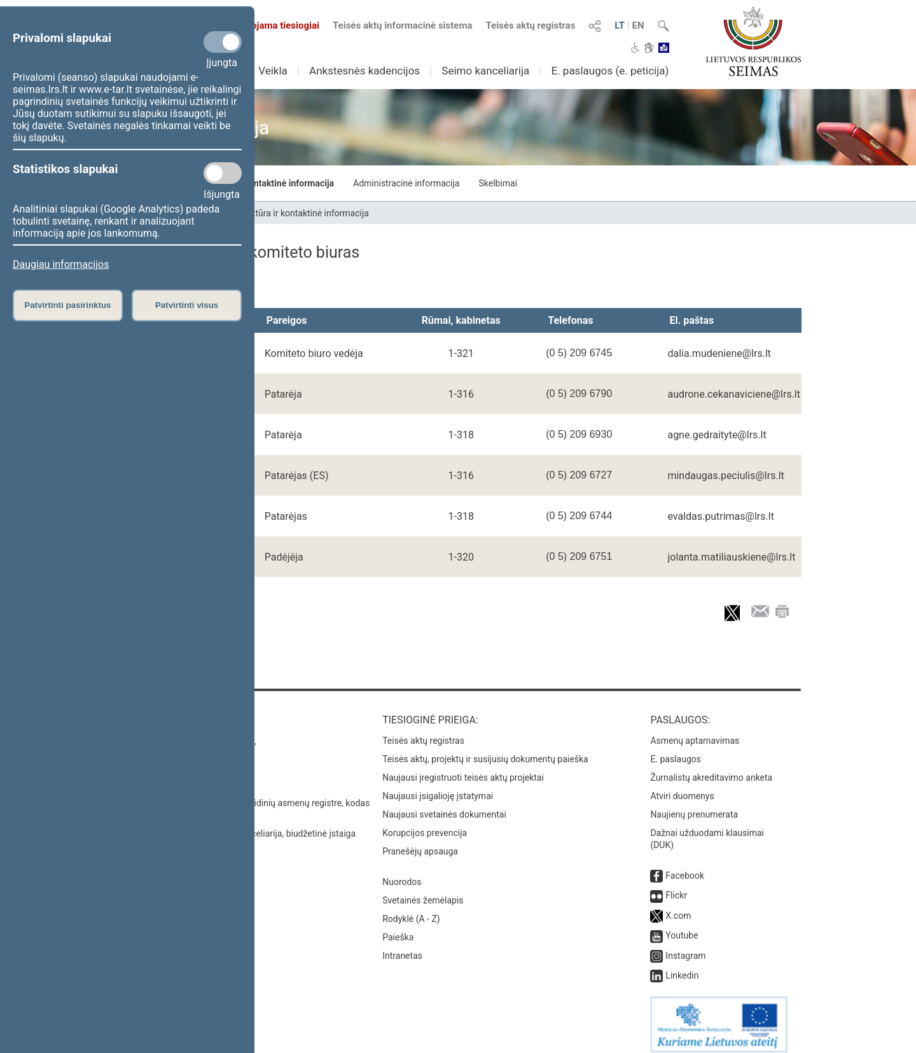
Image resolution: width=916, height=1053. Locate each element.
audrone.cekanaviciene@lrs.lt (733, 394)
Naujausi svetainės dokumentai (444, 805)
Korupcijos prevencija (424, 824)
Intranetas (402, 947)
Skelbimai (497, 183)
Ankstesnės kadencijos (364, 70)
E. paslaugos (675, 750)
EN (638, 25)
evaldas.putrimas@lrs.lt (720, 516)
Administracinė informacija (406, 183)
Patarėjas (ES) (297, 476)
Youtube (681, 926)
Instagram (685, 947)
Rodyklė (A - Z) (411, 910)
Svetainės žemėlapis (422, 891)
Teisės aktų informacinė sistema (403, 25)
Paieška (397, 928)
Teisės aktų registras (530, 25)
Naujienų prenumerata (694, 805)
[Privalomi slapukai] (223, 42)
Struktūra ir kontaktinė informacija (265, 183)
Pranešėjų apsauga (420, 842)
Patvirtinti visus (186, 305)
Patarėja (283, 394)
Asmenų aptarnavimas (694, 732)
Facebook (684, 866)
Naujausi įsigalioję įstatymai (437, 787)
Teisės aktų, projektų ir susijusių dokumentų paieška (485, 750)
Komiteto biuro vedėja (314, 353)
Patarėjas (286, 516)
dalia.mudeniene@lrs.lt (719, 353)
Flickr (676, 886)
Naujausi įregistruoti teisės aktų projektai (463, 769)
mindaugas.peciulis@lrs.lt (725, 476)
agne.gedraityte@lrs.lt (716, 435)
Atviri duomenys (682, 787)
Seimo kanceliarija (485, 70)
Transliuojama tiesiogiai (260, 25)
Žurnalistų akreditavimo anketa (711, 769)
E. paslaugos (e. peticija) (610, 70)
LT (619, 25)
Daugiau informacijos (61, 264)
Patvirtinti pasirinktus (67, 305)
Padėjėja (284, 557)
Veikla (273, 70)
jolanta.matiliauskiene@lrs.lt (731, 557)
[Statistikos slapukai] (223, 173)
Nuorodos (401, 873)
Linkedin (681, 966)
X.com (678, 907)
